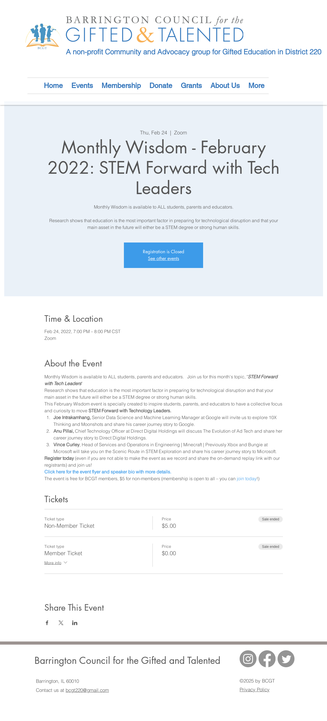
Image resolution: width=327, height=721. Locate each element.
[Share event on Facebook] (47, 623)
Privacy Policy (255, 689)
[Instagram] (248, 658)
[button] (225, 86)
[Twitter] (285, 658)
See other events (163, 258)
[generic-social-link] (267, 658)
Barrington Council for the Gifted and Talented (127, 661)
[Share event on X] (61, 623)
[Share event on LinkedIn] (75, 623)
